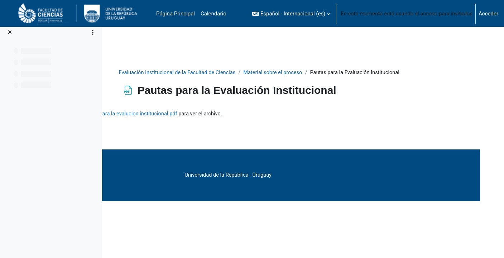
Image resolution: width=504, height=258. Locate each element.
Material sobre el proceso (312, 73)
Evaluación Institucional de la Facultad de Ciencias (214, 73)
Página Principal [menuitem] (175, 13)
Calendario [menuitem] (213, 13)
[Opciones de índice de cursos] (92, 32)
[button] (291, 13)
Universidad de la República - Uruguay (297, 183)
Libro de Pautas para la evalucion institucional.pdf (206, 122)
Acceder (488, 13)
